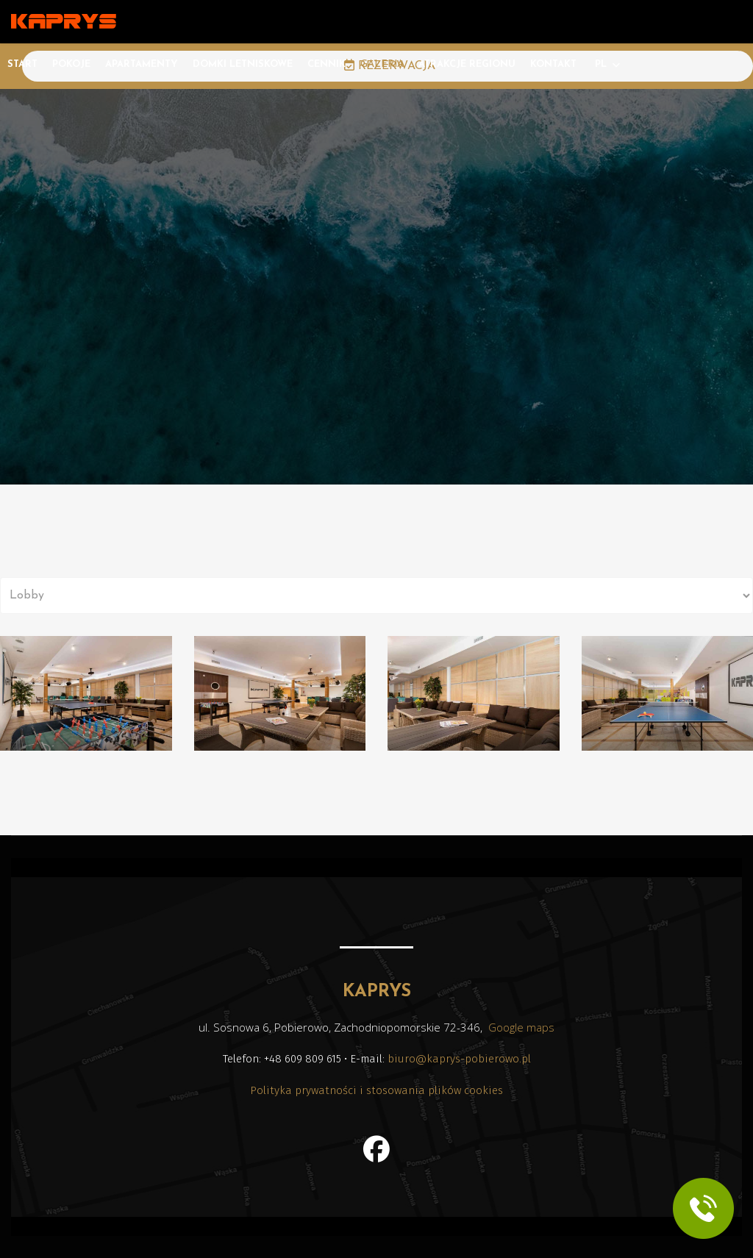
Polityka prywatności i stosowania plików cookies (376, 1090)
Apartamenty (141, 64)
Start (22, 64)
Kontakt (553, 64)
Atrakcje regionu (466, 64)
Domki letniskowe (243, 64)
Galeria (382, 64)
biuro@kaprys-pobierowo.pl (459, 1058)
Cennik (326, 64)
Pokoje (71, 64)
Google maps (521, 1027)
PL (601, 64)
